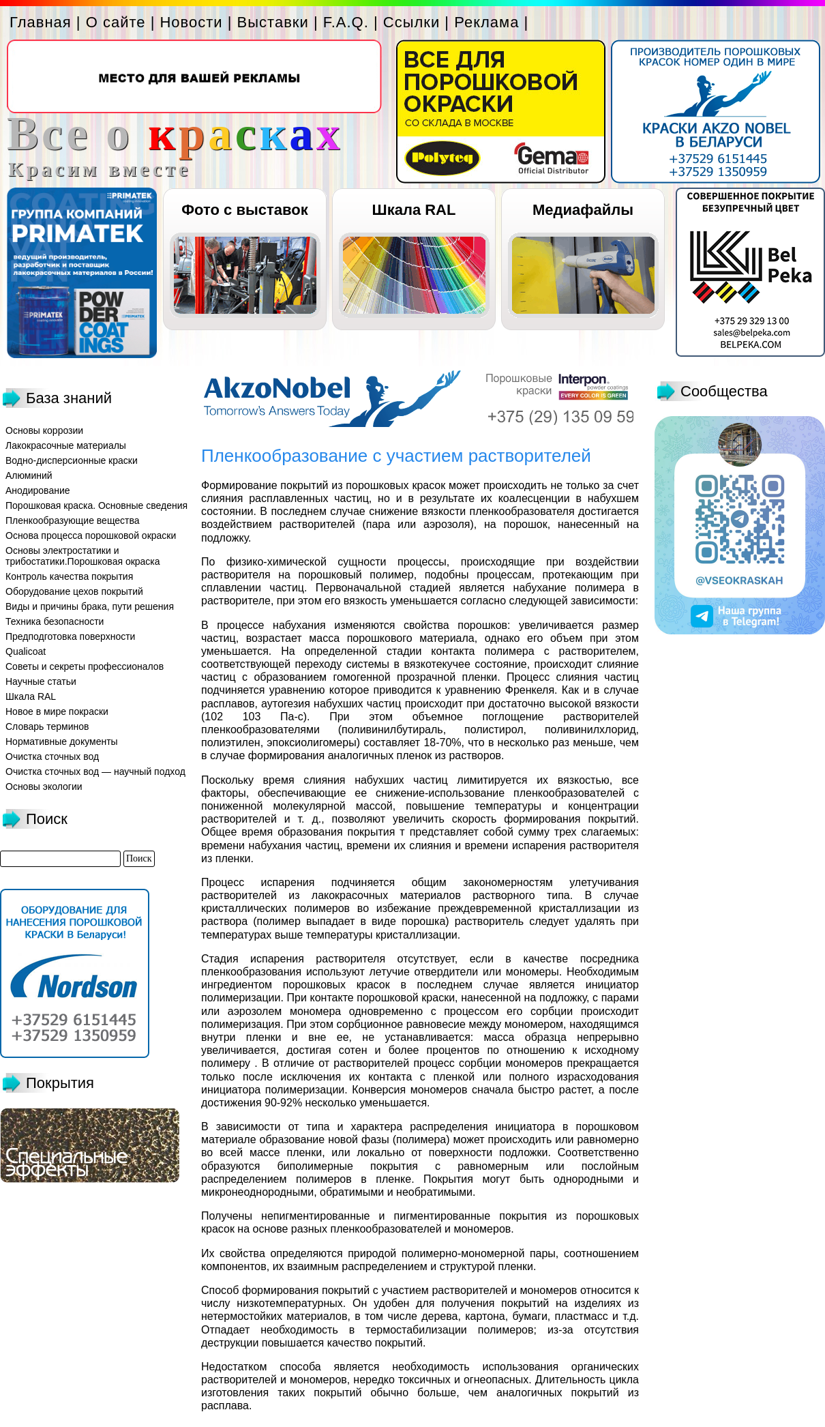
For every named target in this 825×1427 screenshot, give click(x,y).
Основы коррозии (44, 430)
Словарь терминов (47, 726)
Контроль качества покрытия (69, 576)
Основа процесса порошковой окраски (90, 535)
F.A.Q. (346, 22)
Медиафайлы (582, 209)
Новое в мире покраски (56, 711)
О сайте (116, 22)
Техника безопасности (54, 621)
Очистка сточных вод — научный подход (95, 771)
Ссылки (411, 22)
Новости (191, 22)
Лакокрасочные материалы (65, 445)
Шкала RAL (414, 209)
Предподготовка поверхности (70, 636)
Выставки (273, 22)
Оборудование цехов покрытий (74, 591)
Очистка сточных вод (52, 756)
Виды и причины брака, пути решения (89, 606)
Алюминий (28, 475)
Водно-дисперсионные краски (71, 460)
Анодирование (37, 490)
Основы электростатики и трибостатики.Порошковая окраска (82, 556)
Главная (41, 22)
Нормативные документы (61, 741)
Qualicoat (25, 651)
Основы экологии (43, 786)
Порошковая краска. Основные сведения (96, 505)
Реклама (486, 22)
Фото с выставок (244, 209)
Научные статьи (40, 681)
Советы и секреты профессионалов (84, 666)
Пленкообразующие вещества (72, 520)
